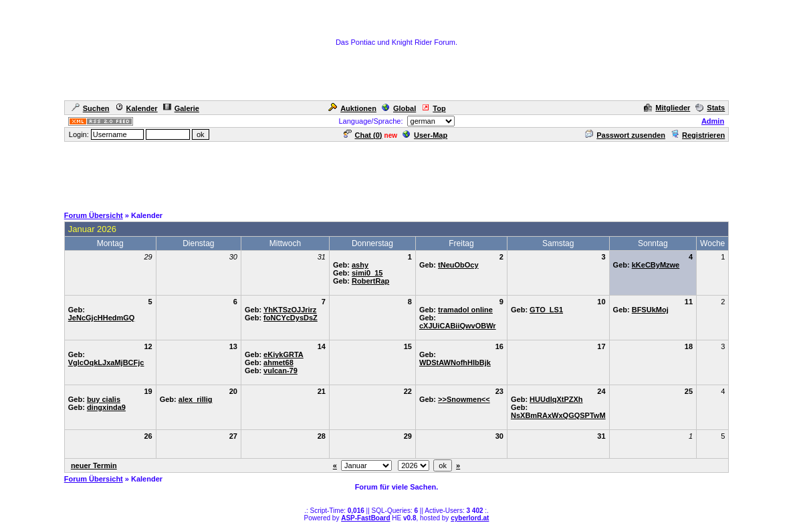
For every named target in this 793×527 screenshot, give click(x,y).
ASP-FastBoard (365, 518)
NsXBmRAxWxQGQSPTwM (558, 415)
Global (399, 108)
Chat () (363, 135)
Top (433, 108)
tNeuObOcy (458, 265)
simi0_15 (367, 273)
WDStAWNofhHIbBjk (455, 362)
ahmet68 (278, 362)
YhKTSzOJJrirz (289, 310)
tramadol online (465, 310)
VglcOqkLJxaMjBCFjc (106, 362)
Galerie (181, 108)
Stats (710, 108)
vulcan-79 (280, 370)
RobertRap (370, 281)
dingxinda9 (106, 407)
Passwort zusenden (625, 135)
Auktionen (352, 108)
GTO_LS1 (546, 310)
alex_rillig (196, 399)
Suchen (91, 108)
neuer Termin (94, 465)
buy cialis (103, 399)
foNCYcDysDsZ (290, 318)
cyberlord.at (470, 518)
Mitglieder (667, 108)
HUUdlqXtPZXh (556, 399)
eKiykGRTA (283, 354)
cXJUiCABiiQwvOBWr (457, 326)
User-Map (425, 135)
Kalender (136, 108)
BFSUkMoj (650, 310)
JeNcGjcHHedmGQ (101, 318)
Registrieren (698, 135)
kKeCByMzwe (656, 265)
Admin (712, 121)
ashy (360, 265)
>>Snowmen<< (464, 399)
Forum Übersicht (93, 215)
